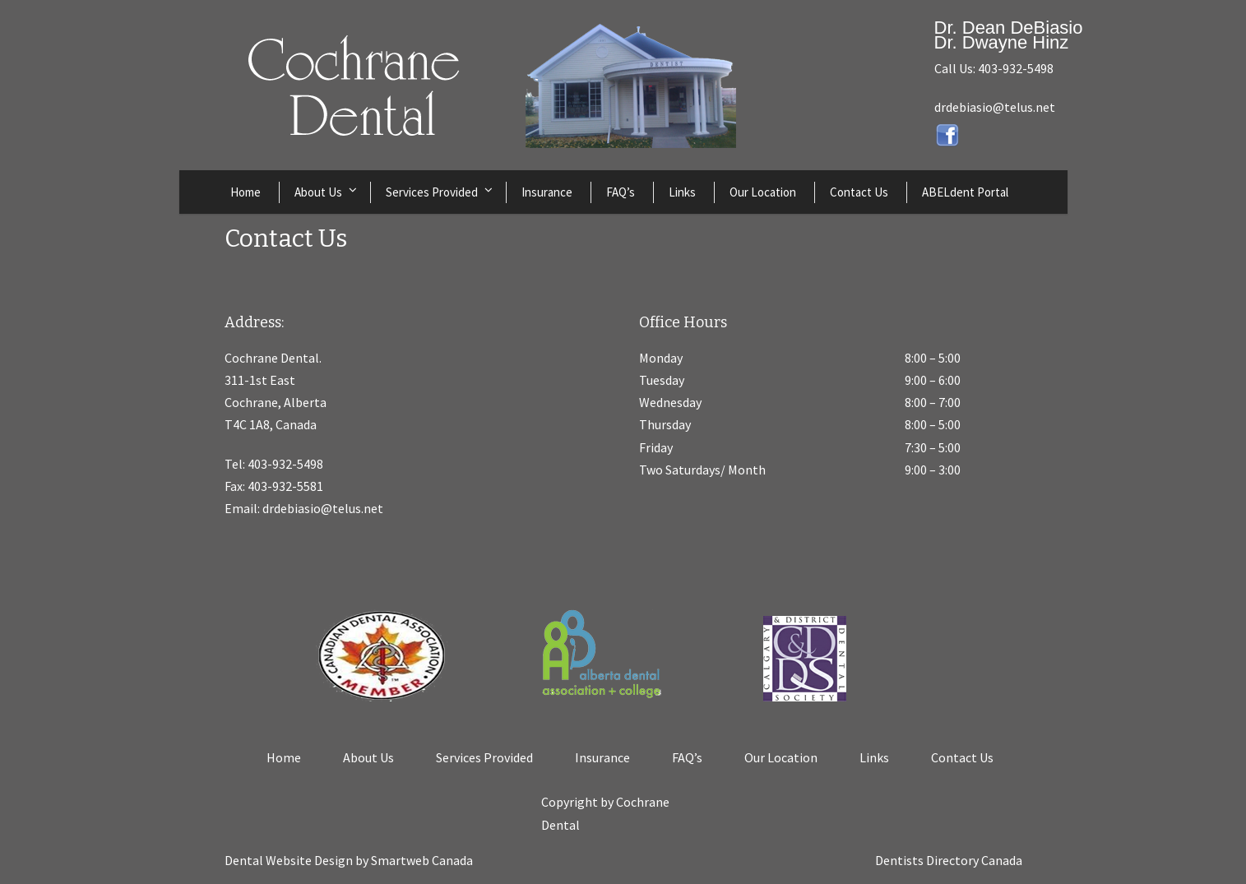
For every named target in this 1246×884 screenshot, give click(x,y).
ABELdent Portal (965, 192)
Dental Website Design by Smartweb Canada (349, 860)
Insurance (546, 192)
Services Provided (432, 192)
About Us (318, 192)
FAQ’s (620, 192)
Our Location (763, 192)
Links (682, 192)
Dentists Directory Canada (948, 860)
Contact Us (859, 192)
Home (245, 192)
